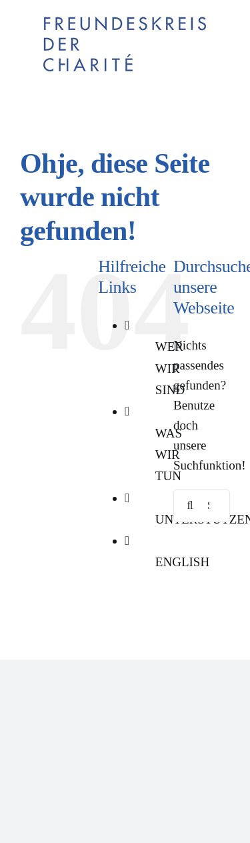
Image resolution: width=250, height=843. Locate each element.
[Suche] (190, 505)
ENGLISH (182, 562)
